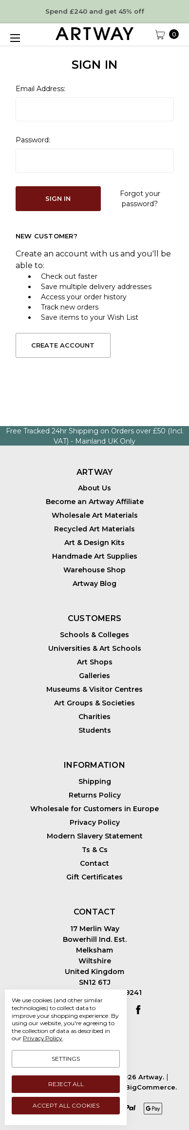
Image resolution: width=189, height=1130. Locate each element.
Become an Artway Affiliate (95, 501)
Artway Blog (94, 583)
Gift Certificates (94, 877)
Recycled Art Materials (94, 529)
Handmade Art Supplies (94, 556)
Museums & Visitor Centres (94, 689)
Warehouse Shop (94, 569)
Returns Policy (95, 795)
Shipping (94, 781)
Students (94, 730)
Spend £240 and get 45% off (94, 11)
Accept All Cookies (66, 1105)
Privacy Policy (95, 822)
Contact (94, 863)
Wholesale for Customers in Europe (94, 808)
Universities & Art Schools (94, 648)
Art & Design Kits (94, 542)
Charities (94, 716)
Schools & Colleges (94, 634)
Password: (33, 140)
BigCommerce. (151, 1087)
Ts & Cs (95, 849)
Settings (66, 1058)
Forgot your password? (140, 198)
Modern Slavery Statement (95, 836)
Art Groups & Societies (94, 703)
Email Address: (40, 88)
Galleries (94, 675)
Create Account (62, 345)
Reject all (66, 1084)
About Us (94, 488)
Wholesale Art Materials (95, 515)
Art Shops (95, 662)
